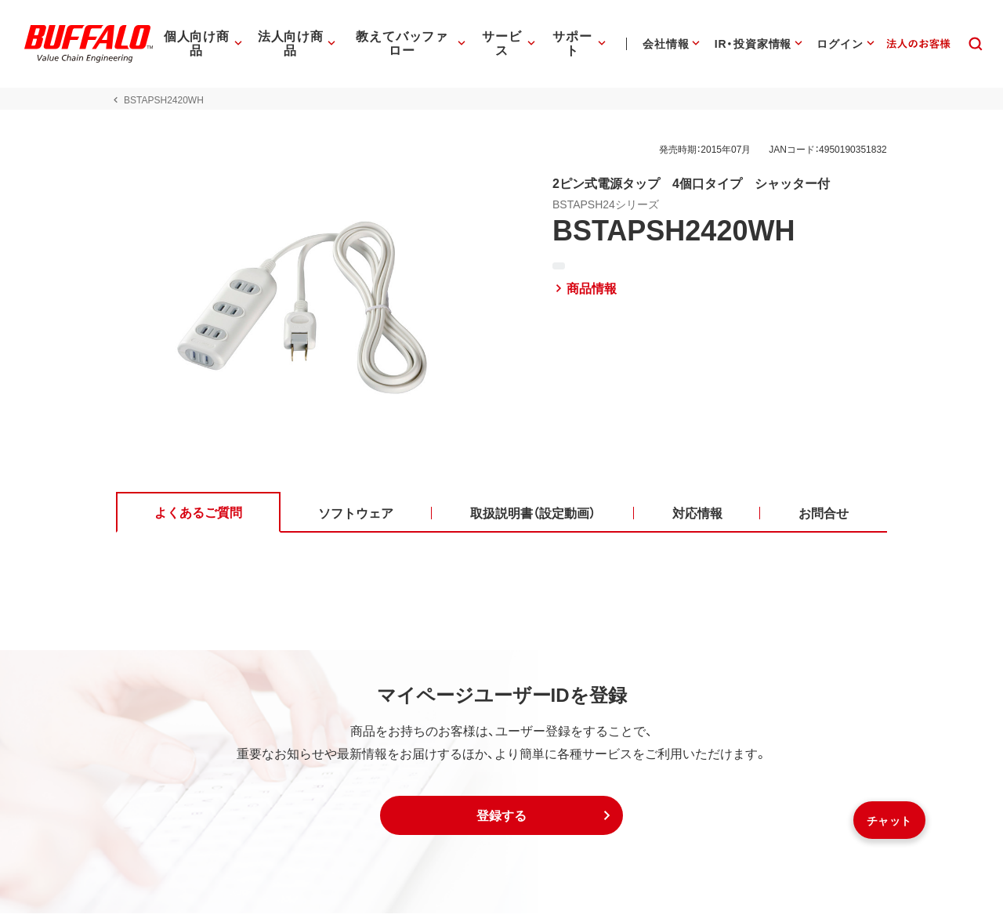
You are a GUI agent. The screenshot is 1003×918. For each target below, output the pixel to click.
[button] (501, 820)
